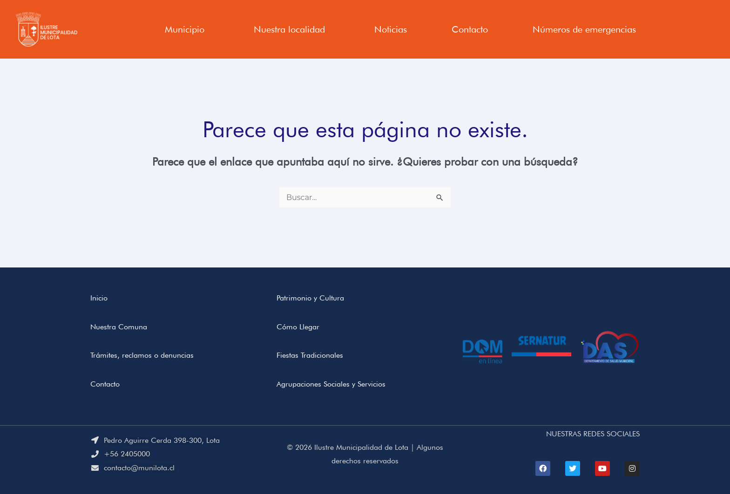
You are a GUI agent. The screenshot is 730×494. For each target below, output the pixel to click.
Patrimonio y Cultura (310, 298)
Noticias (390, 29)
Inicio (99, 298)
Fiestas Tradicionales (310, 355)
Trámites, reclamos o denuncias (142, 355)
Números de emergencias (584, 29)
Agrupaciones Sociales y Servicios (331, 384)
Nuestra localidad (289, 29)
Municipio (184, 29)
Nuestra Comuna (118, 326)
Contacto (470, 29)
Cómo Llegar (298, 326)
